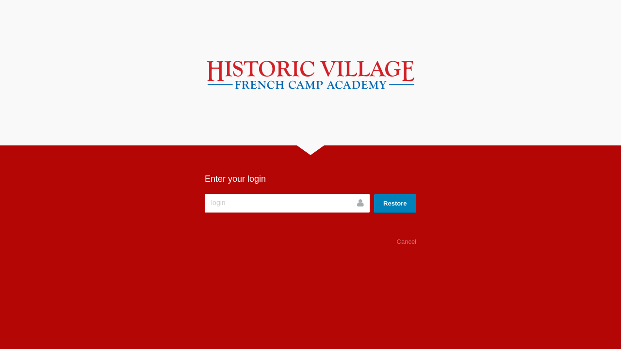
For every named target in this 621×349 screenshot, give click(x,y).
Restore (395, 203)
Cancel (406, 241)
